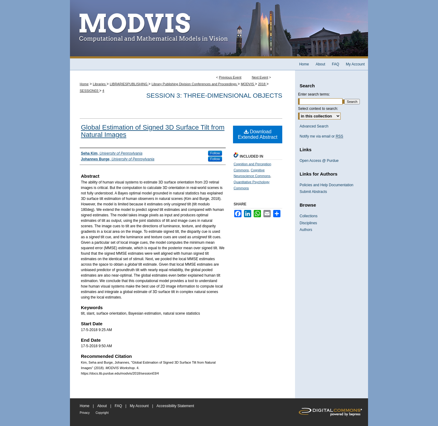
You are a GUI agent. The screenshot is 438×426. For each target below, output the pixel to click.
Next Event (260, 77)
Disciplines (308, 223)
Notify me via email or (321, 136)
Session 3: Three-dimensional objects (214, 95)
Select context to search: (318, 108)
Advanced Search (314, 126)
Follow (215, 153)
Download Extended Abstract (257, 134)
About (102, 406)
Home (84, 84)
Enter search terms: (314, 94)
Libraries (99, 84)
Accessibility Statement (175, 406)
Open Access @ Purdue (319, 161)
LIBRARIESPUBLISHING (129, 84)
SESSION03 (89, 91)
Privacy (85, 412)
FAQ (118, 406)
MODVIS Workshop (219, 29)
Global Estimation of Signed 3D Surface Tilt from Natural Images (152, 131)
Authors (306, 230)
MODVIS (248, 84)
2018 (262, 84)
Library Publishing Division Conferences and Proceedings (194, 84)
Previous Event (230, 77)
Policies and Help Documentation (326, 185)
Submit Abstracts (313, 192)
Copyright (102, 412)
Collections (309, 216)
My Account (139, 406)
